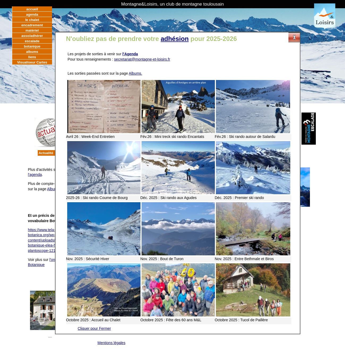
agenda (32, 14)
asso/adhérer (32, 36)
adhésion (175, 38)
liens (32, 57)
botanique (32, 46)
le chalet (32, 20)
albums (32, 52)
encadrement (32, 25)
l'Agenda (130, 54)
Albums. (135, 73)
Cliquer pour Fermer (94, 328)
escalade (32, 41)
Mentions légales (111, 343)
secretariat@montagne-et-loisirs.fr (142, 59)
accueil (32, 9)
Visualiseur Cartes (32, 62)
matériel (32, 30)
